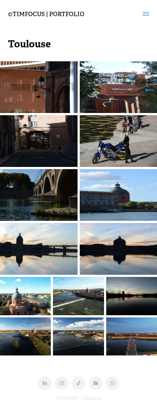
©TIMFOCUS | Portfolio (46, 14)
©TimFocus (91, 398)
